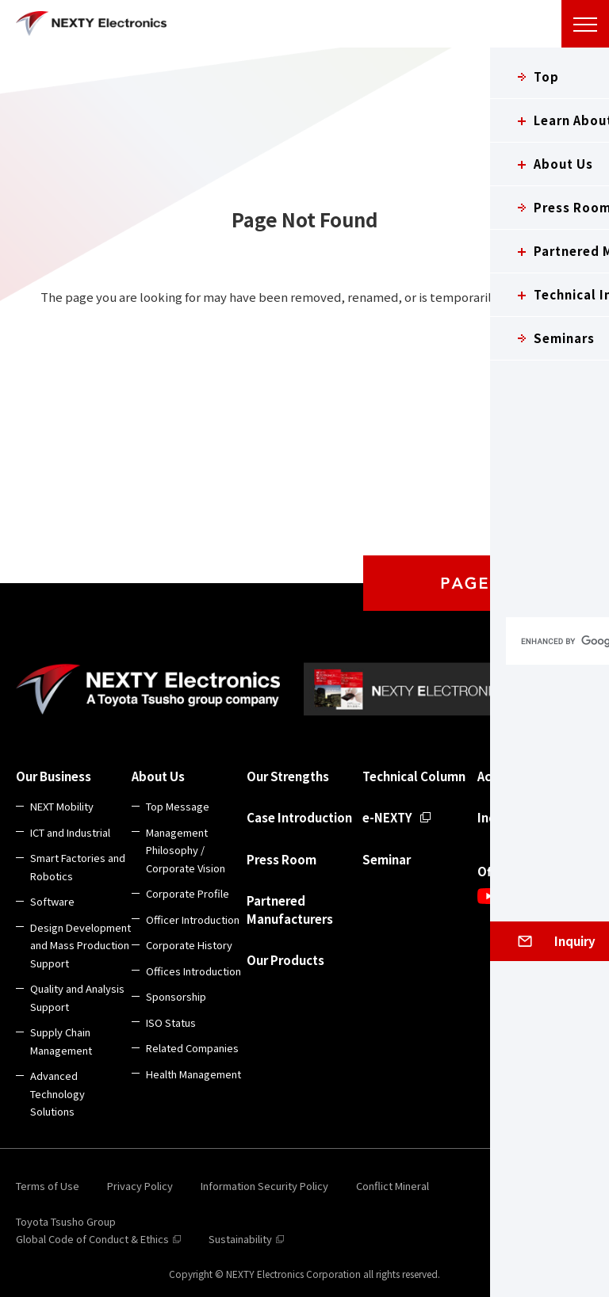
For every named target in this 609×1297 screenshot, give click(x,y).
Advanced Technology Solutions (57, 1093)
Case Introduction (299, 817)
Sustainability (240, 1238)
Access (496, 776)
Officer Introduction (192, 919)
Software (52, 901)
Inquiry (498, 817)
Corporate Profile (187, 893)
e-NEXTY (387, 817)
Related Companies (192, 1047)
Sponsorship (176, 996)
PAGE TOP (486, 583)
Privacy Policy (140, 1185)
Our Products (285, 960)
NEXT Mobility (62, 806)
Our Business (53, 776)
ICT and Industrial (70, 832)
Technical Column (413, 776)
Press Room (281, 859)
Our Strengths (288, 776)
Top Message (177, 806)
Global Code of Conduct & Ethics (92, 1238)
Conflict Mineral (392, 1185)
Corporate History (189, 944)
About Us (158, 776)
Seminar (386, 859)
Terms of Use (47, 1185)
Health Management (193, 1073)
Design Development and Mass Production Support (80, 945)
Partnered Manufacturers (290, 909)
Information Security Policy (264, 1185)
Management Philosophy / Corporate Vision (185, 850)
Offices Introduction (193, 970)
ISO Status (171, 1022)
